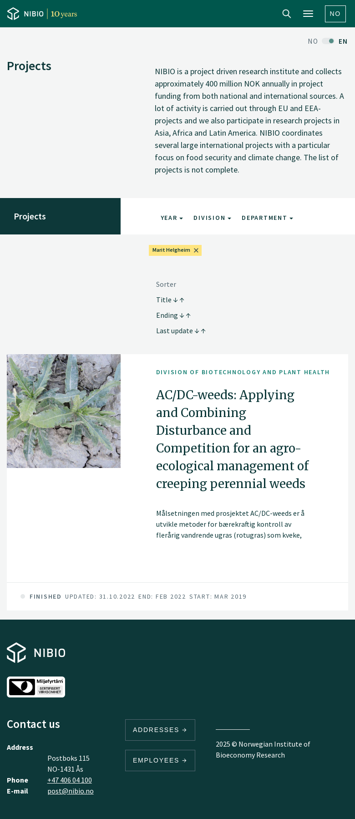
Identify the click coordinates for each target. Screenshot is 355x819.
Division (212, 218)
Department (267, 218)
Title (170, 299)
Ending (173, 315)
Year (172, 218)
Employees (160, 760)
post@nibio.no (70, 790)
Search (287, 14)
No (335, 13)
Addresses (160, 729)
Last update (181, 330)
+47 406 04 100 (69, 779)
